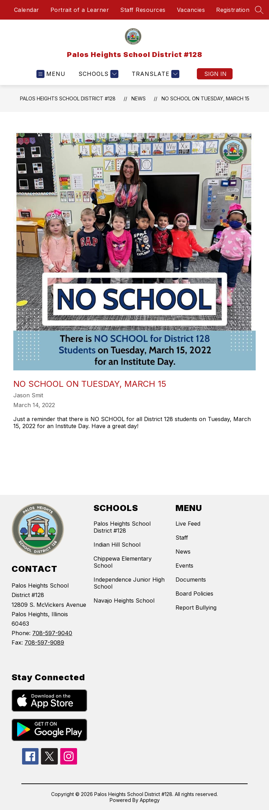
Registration (232, 9)
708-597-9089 (44, 642)
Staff (181, 537)
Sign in (215, 73)
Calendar (26, 9)
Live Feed (187, 523)
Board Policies (194, 593)
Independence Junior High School (129, 583)
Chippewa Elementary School (123, 562)
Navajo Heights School (124, 600)
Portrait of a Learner (79, 9)
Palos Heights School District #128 (68, 98)
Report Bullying (195, 607)
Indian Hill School (117, 544)
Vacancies (191, 9)
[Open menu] (50, 74)
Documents (190, 579)
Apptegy (150, 800)
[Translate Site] (154, 74)
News (138, 98)
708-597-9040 (52, 633)
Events (184, 565)
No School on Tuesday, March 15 (205, 98)
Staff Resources (143, 9)
